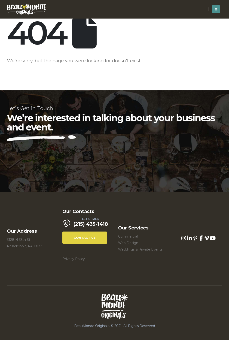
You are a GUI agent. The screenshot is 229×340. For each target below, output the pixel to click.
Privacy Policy (73, 259)
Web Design (128, 243)
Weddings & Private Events (140, 249)
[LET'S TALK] (86, 225)
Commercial (128, 236)
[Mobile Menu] (216, 9)
